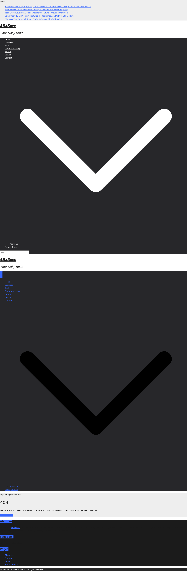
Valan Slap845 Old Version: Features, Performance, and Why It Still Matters (39, 16)
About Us (14, 244)
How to (8, 51)
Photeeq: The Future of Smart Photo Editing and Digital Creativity (34, 19)
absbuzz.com (19, 569)
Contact (8, 58)
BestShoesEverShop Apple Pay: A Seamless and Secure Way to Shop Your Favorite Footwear (48, 6)
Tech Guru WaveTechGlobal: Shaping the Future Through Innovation (36, 13)
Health (8, 55)
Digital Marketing (12, 48)
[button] (96, 241)
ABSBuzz (8, 26)
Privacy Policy (11, 247)
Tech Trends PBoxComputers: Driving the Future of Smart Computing (36, 9)
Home (7, 39)
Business (9, 42)
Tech (7, 45)
